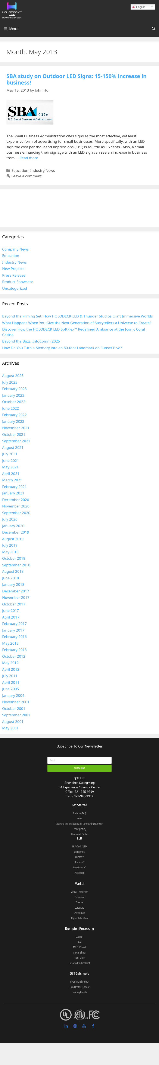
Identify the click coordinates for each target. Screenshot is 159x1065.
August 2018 (13, 571)
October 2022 (13, 401)
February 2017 (14, 623)
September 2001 (16, 714)
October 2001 (13, 708)
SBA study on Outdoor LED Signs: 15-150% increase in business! (76, 79)
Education (19, 170)
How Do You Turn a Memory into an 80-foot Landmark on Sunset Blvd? (62, 347)
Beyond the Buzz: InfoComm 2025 (31, 341)
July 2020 (10, 519)
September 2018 (16, 564)
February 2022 (14, 414)
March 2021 (12, 480)
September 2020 (16, 512)
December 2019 (15, 532)
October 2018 (13, 558)
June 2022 (10, 408)
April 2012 (10, 669)
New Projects (13, 268)
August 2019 (13, 538)
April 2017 (10, 617)
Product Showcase (17, 281)
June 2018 (10, 578)
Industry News (42, 170)
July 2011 (10, 675)
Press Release (13, 275)
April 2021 (10, 473)
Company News (15, 249)
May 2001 (10, 727)
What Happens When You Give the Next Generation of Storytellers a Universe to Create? (76, 322)
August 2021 (13, 447)
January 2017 (13, 630)
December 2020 (15, 499)
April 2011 (10, 682)
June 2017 (10, 610)
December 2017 (15, 591)
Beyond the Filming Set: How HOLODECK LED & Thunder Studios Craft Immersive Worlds (77, 316)
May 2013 (10, 643)
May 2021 (10, 466)
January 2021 (13, 493)
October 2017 (13, 604)
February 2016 (14, 636)
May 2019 (10, 551)
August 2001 (13, 721)
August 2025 (13, 375)
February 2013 (14, 649)
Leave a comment (26, 176)
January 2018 (13, 584)
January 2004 (13, 695)
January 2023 (13, 395)
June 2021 (10, 460)
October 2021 (13, 434)
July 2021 (10, 453)
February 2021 (14, 486)
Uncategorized (14, 288)
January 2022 (13, 421)
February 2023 (14, 388)
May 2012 (10, 662)
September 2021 (16, 440)
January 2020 (13, 525)
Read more (28, 157)
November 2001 (15, 701)
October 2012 (13, 656)
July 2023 (10, 382)
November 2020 (15, 506)
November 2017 (15, 597)
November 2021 (15, 427)
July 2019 (10, 545)
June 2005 (10, 688)
